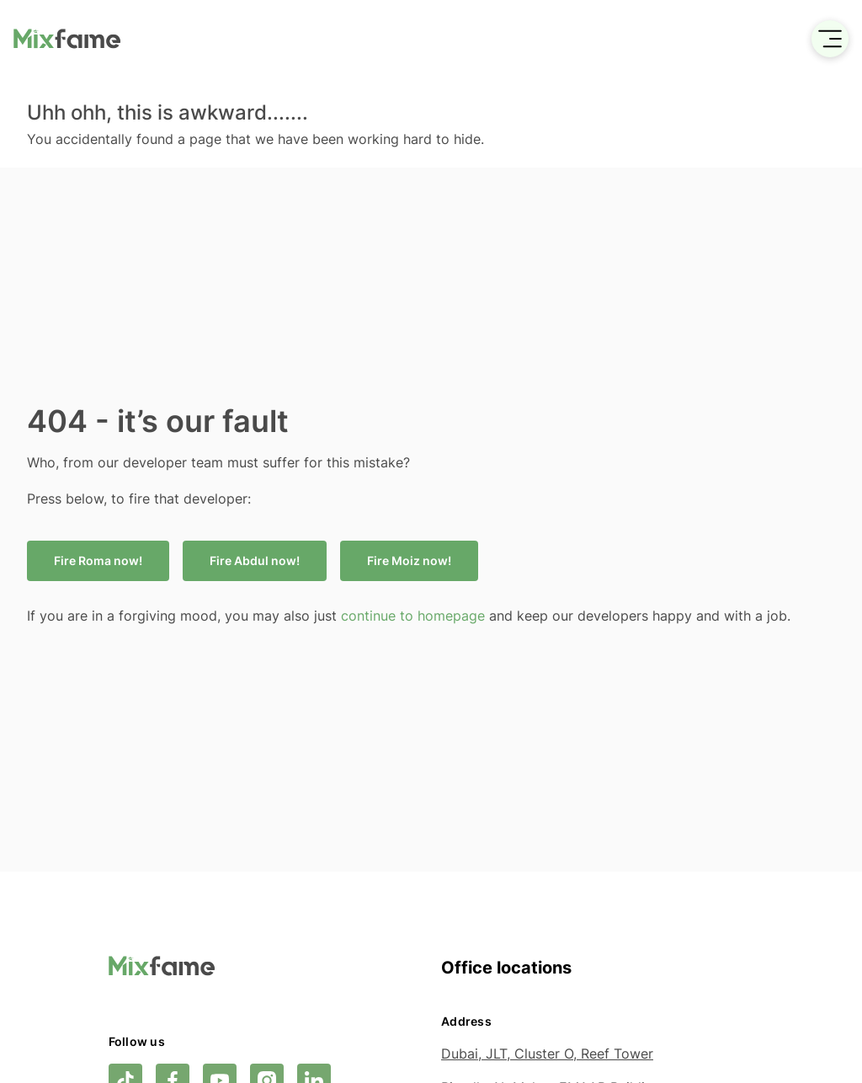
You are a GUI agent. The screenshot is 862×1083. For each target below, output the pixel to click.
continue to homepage (415, 615)
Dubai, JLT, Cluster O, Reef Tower (547, 1053)
